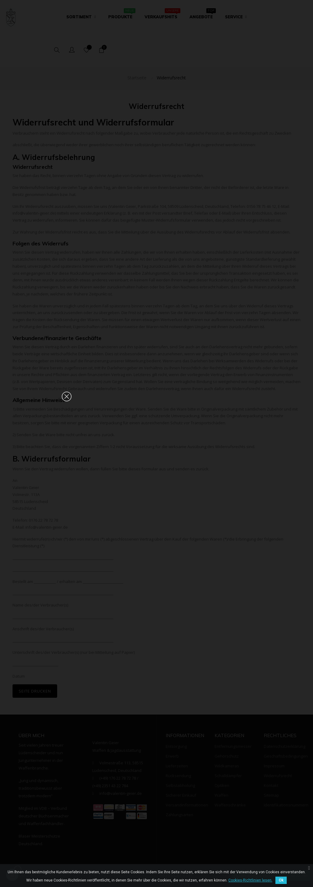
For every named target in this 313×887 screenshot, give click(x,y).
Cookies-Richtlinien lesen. (250, 880)
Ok (281, 880)
